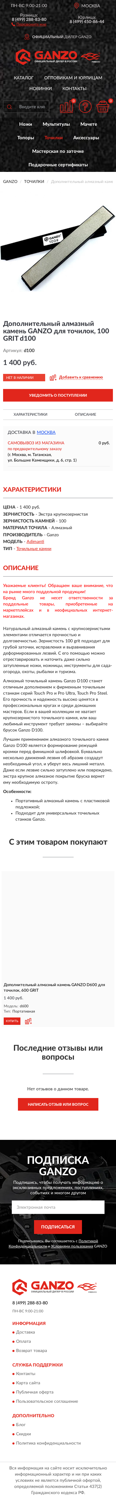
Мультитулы (56, 124)
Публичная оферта (35, 1392)
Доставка (25, 1332)
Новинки (40, 89)
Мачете (88, 124)
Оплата (23, 1342)
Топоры (25, 138)
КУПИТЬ (12, 1021)
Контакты (74, 89)
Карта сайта (28, 1383)
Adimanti (35, 542)
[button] (28, 24)
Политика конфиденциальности (48, 1443)
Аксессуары (86, 138)
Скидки (23, 1434)
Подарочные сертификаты (58, 165)
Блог (21, 1425)
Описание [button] (85, 414)
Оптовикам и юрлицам (73, 78)
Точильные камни (33, 549)
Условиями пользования (72, 1246)
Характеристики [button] (30, 414)
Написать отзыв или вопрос (58, 1104)
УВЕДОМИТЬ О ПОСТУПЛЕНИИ (58, 395)
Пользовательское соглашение (47, 1402)
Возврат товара (31, 1351)
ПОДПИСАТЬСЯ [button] (58, 1227)
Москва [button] (46, 432)
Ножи (25, 124)
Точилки (54, 138)
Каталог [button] (24, 78)
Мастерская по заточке (58, 151)
